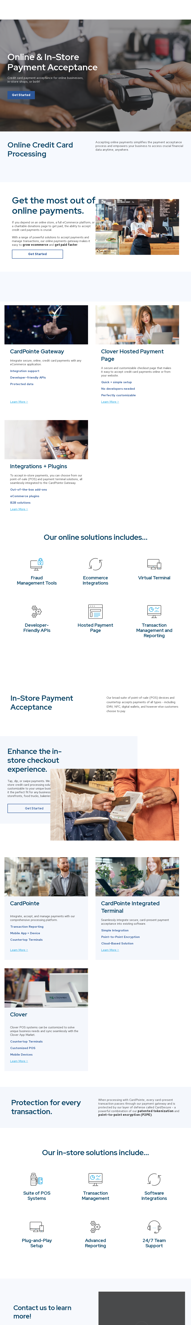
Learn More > (20, 412)
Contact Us (170, 7)
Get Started (21, 91)
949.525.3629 (39, 1160)
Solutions (142, 7)
